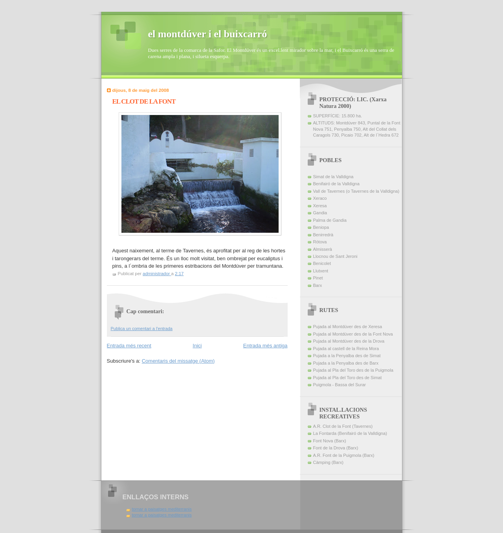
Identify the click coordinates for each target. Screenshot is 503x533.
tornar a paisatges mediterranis (162, 509)
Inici (197, 346)
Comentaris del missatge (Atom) (178, 361)
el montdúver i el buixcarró (207, 34)
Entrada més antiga (265, 346)
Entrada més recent (129, 346)
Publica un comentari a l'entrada (142, 328)
